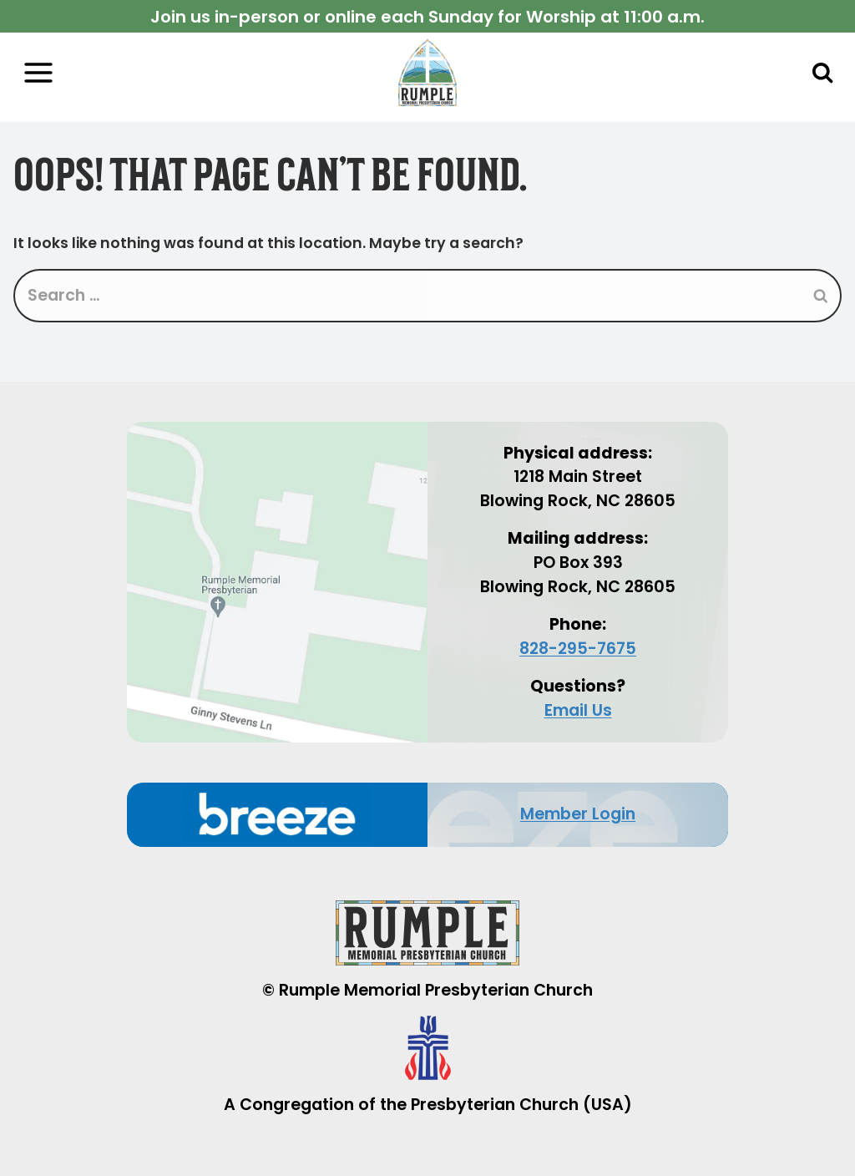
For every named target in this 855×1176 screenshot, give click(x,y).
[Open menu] (38, 73)
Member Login (577, 814)
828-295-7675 (577, 648)
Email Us (578, 710)
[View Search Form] (822, 72)
